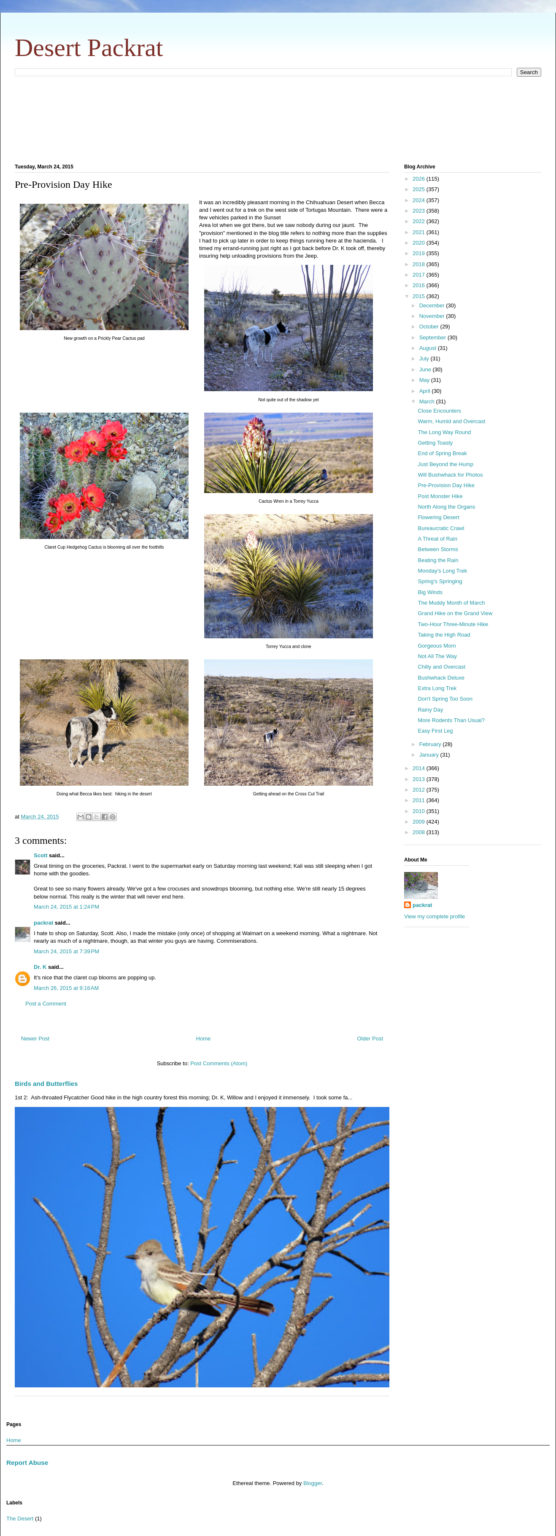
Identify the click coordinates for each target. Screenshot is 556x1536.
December (432, 305)
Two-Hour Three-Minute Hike (453, 624)
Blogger (312, 1483)
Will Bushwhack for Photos (450, 475)
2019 (419, 253)
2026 (419, 179)
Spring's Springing (440, 581)
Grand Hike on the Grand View (455, 613)
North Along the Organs (446, 507)
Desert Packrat (89, 47)
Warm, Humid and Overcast (451, 421)
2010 (419, 811)
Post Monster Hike (440, 496)
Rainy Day (430, 710)
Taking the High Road (444, 635)
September (433, 337)
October (429, 326)
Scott (41, 855)
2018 (419, 264)
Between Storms (438, 549)
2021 (419, 232)
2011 (419, 800)
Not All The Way (437, 656)
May (425, 380)
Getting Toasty (435, 443)
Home (203, 1038)
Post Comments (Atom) (218, 1063)
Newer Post (35, 1038)
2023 (419, 211)
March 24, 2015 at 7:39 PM (66, 951)
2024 (419, 200)
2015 (419, 296)
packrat (43, 923)
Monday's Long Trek (442, 571)
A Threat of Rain (437, 539)
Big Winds (430, 592)
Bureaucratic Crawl (441, 528)
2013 (419, 779)
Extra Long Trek (437, 688)
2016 (419, 285)
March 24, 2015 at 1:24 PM (66, 907)
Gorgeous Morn (437, 646)
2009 (419, 822)
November (432, 316)
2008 (419, 832)
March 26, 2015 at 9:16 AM (66, 988)
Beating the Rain (438, 560)
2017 (419, 275)
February (431, 744)
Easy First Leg (435, 731)
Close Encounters (439, 411)
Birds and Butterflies (46, 1083)
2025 (419, 189)
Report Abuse (27, 1462)
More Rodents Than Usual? (451, 720)
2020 (419, 243)
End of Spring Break (442, 453)
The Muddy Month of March (451, 603)
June (426, 369)
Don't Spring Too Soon (445, 699)
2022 (419, 221)
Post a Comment (45, 1003)
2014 (419, 768)
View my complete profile (434, 916)
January (429, 755)
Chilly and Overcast (441, 667)
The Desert (19, 1518)
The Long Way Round (444, 432)
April (425, 391)
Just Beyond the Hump (445, 464)
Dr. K (40, 967)
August (428, 348)
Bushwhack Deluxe (441, 678)
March (427, 401)
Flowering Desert (438, 517)
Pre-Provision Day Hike (446, 485)
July (425, 358)
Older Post (370, 1038)
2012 (419, 790)
